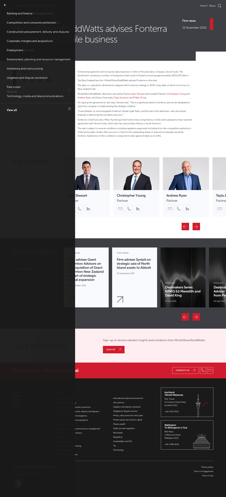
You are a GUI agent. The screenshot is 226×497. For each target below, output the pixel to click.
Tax (114, 445)
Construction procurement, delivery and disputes (77, 411)
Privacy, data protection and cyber (128, 415)
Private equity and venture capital (127, 420)
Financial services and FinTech (69, 433)
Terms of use (207, 475)
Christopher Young (176, 94)
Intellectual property (65, 450)
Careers (17, 407)
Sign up (113, 349)
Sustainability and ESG (122, 441)
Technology (118, 450)
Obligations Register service (125, 411)
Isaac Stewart (137, 94)
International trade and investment (128, 398)
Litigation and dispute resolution (127, 407)
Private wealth (119, 424)
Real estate (118, 432)
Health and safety (63, 441)
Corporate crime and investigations (71, 416)
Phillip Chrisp (139, 97)
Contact (17, 411)
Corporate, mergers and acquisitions (72, 420)
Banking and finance (65, 398)
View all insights (26, 268)
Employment (62, 424)
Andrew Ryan (84, 97)
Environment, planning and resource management (78, 428)
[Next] (196, 226)
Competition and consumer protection (73, 407)
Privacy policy (207, 467)
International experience (66, 454)
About (16, 403)
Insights (23, 19)
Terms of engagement (203, 471)
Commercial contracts (66, 403)
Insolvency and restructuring (68, 446)
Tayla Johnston (121, 97)
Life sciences (118, 402)
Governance (61, 437)
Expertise (17, 392)
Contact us (185, 370)
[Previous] (185, 226)
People (16, 399)
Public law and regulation (124, 428)
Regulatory (118, 437)
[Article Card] (86, 277)
